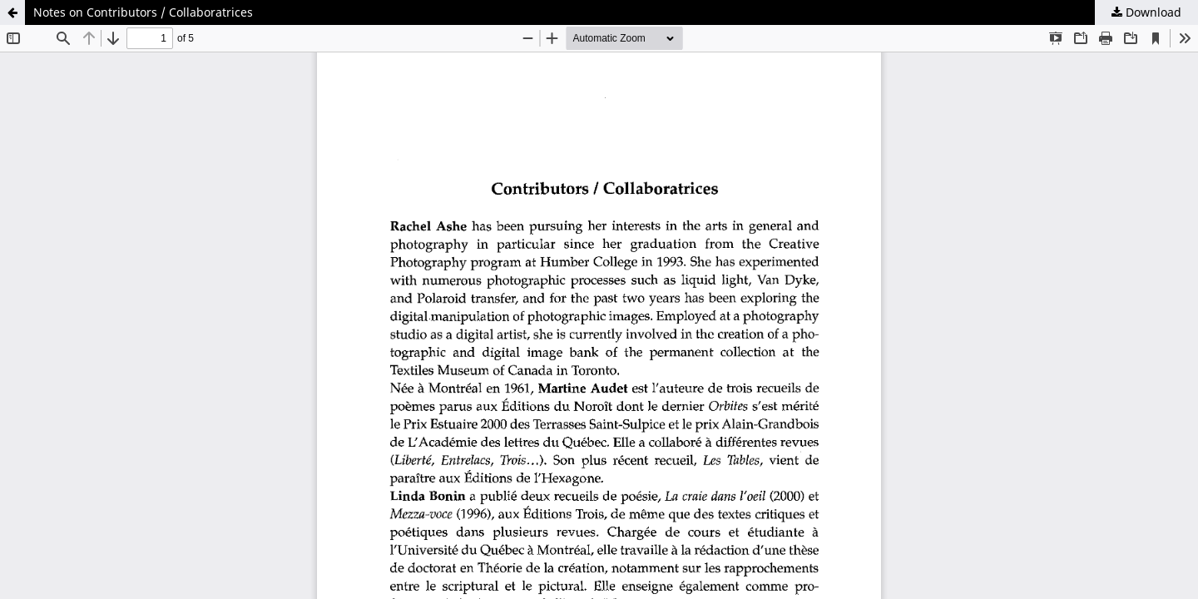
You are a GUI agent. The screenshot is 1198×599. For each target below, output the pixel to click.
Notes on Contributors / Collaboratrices (143, 12)
